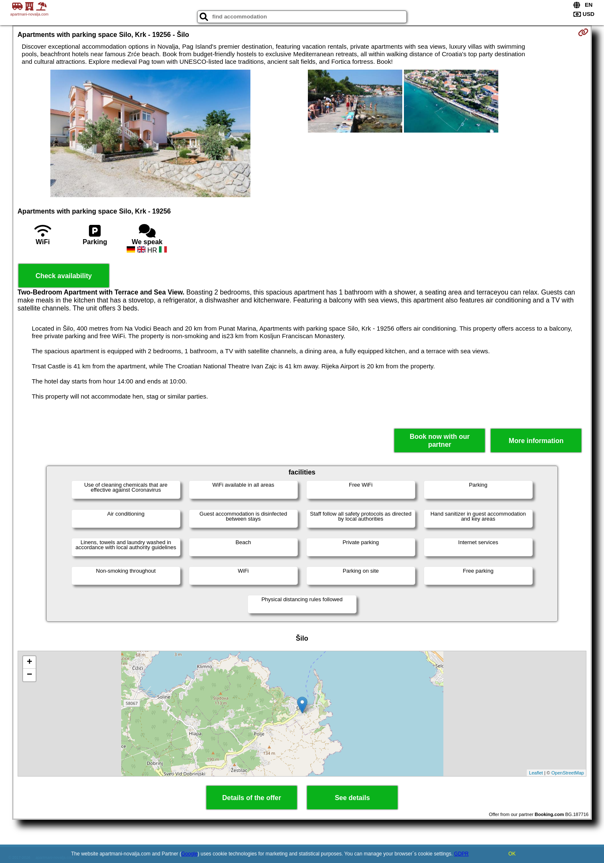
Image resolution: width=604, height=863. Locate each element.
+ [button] (29, 662)
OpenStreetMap (568, 772)
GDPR (461, 854)
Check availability (64, 275)
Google (189, 854)
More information (536, 440)
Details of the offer (251, 797)
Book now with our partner (440, 440)
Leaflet (536, 772)
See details (352, 797)
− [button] (29, 675)
